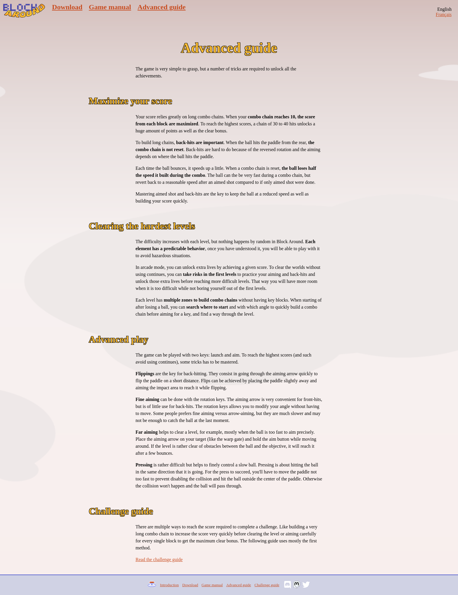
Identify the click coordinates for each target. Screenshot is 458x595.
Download (67, 7)
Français (444, 14)
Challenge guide (266, 585)
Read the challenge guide (159, 559)
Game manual (110, 7)
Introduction (169, 585)
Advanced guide (162, 7)
